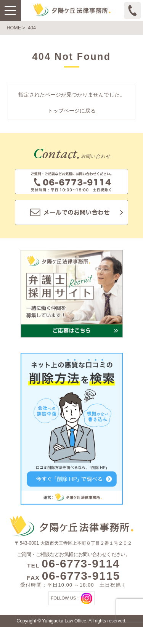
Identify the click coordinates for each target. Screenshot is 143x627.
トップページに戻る (72, 110)
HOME (14, 28)
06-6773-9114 (81, 563)
